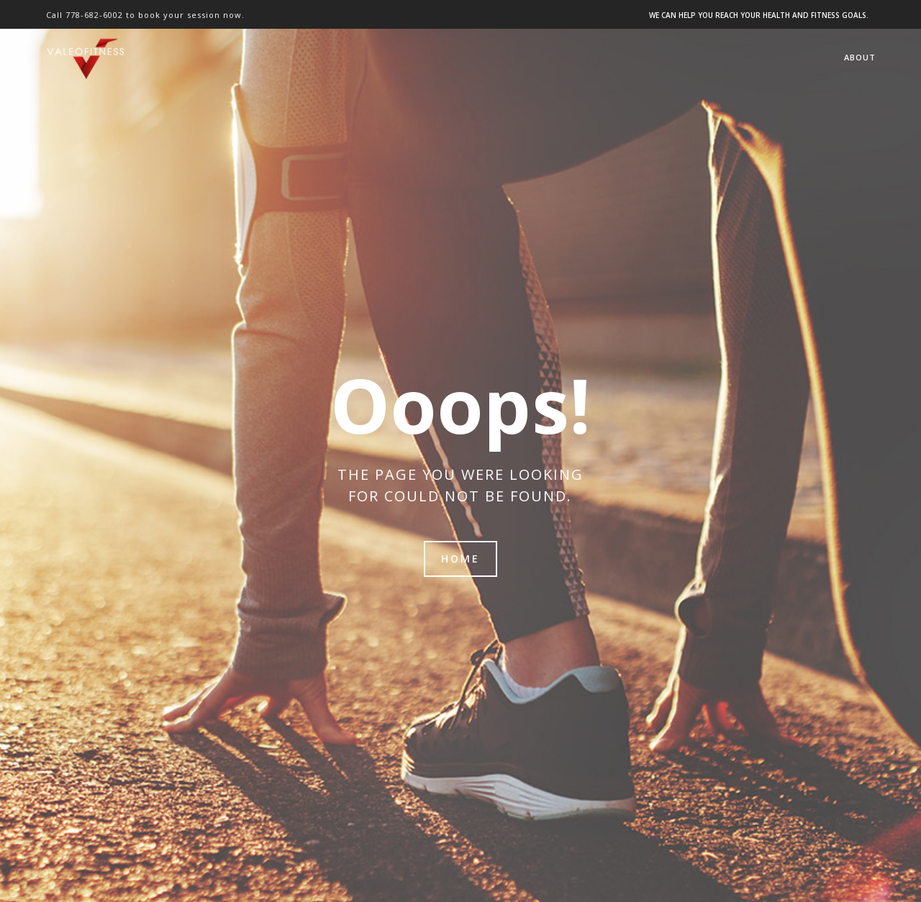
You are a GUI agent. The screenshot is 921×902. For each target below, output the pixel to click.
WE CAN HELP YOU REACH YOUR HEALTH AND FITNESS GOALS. (758, 15)
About (860, 57)
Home (460, 558)
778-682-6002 (94, 14)
